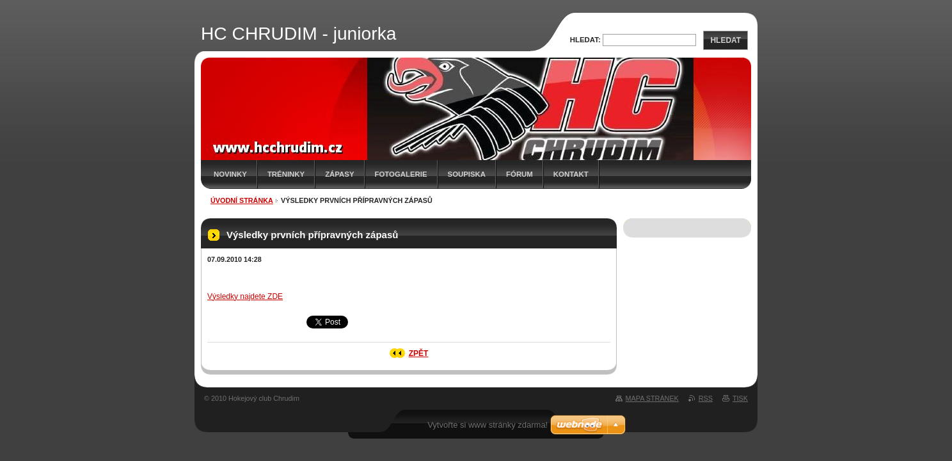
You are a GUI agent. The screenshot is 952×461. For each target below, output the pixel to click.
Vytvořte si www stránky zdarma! (487, 425)
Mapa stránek (652, 398)
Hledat (725, 40)
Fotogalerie (401, 174)
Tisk (740, 398)
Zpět (419, 353)
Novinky (230, 174)
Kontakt (571, 174)
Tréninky (286, 174)
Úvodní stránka (241, 200)
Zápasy (339, 174)
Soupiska (467, 174)
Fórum (519, 174)
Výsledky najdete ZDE (245, 296)
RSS (706, 398)
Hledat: (585, 40)
